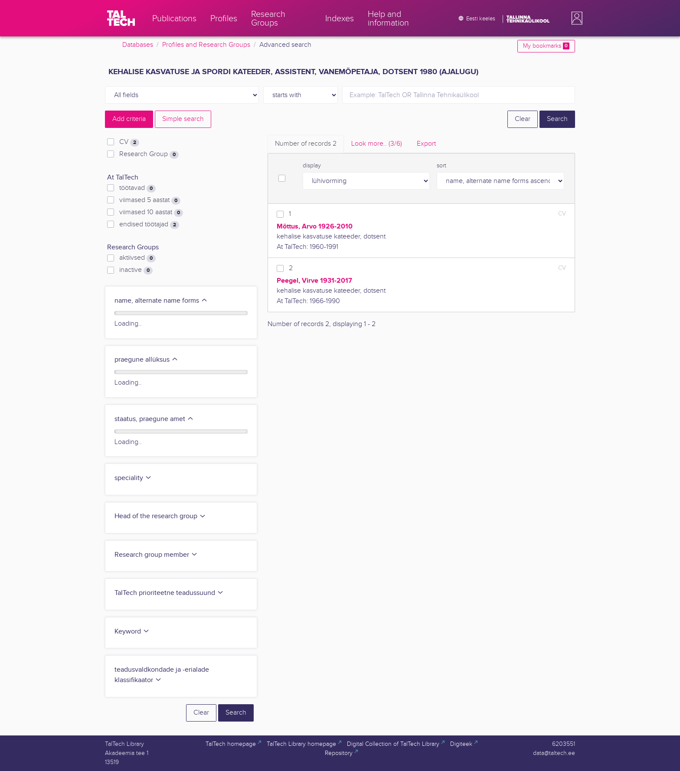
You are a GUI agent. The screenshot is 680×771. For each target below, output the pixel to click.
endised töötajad (149, 224)
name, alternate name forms (161, 301)
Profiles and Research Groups (206, 45)
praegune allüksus (146, 360)
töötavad (137, 188)
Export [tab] (426, 144)
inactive (136, 270)
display (312, 165)
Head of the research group (160, 516)
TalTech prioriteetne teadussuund (169, 593)
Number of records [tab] (306, 144)
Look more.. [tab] (376, 144)
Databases (137, 45)
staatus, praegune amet (154, 419)
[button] (575, 18)
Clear (522, 119)
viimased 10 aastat (151, 212)
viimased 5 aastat (149, 200)
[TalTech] (121, 18)
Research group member (156, 555)
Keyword (132, 631)
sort (441, 165)
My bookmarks (546, 45)
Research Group (149, 154)
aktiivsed (137, 258)
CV (129, 142)
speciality (133, 478)
